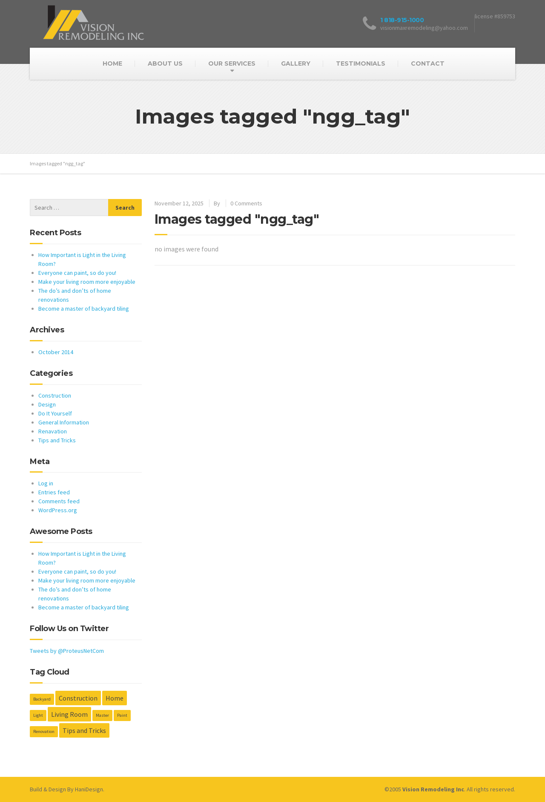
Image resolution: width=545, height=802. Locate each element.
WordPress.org (57, 510)
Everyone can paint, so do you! (77, 273)
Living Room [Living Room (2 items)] (69, 714)
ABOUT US (165, 63)
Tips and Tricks (57, 440)
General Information (63, 422)
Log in (45, 483)
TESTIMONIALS (360, 63)
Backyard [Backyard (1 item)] (42, 699)
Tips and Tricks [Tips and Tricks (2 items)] (84, 730)
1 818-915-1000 (402, 20)
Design (47, 404)
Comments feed (59, 501)
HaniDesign (89, 789)
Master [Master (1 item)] (102, 715)
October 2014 (55, 352)
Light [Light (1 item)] (38, 715)
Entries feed (54, 492)
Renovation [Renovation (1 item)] (43, 731)
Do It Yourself (55, 413)
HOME (112, 63)
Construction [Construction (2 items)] (78, 698)
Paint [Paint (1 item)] (122, 715)
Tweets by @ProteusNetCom (67, 651)
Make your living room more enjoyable (86, 282)
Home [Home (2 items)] (114, 698)
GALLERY (295, 63)
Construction (54, 395)
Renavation (52, 431)
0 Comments (246, 203)
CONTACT (428, 63)
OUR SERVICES (231, 63)
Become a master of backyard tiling (83, 308)
